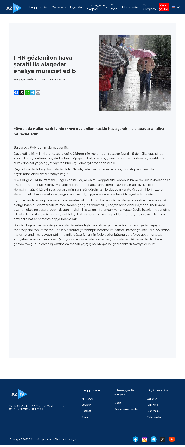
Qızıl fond (114, 7)
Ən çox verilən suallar (126, 409)
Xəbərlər (152, 398)
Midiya (72, 439)
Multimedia (130, 7)
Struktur (86, 405)
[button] (39, 7)
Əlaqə (85, 417)
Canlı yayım (163, 7)
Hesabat (86, 411)
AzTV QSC (87, 398)
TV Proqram (149, 7)
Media (117, 403)
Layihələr (76, 7)
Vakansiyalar (154, 417)
